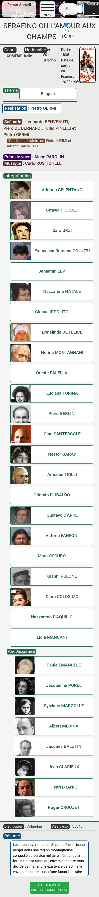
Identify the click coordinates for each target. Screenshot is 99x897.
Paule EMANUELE (64, 665)
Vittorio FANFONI (62, 535)
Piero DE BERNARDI (23, 128)
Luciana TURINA (62, 393)
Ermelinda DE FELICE (62, 332)
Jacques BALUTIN (63, 746)
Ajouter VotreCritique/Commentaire (49, 887)
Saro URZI (62, 230)
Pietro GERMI (43, 108)
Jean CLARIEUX (63, 766)
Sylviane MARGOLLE (64, 705)
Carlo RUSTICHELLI (44, 163)
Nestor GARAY (62, 454)
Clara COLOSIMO (62, 596)
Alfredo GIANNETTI (22, 146)
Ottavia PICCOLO (62, 210)
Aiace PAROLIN (49, 156)
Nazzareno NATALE (62, 291)
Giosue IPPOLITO (51, 311)
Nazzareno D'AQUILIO (52, 616)
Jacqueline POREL (64, 685)
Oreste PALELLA (52, 372)
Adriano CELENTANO (62, 189)
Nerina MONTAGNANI (62, 352)
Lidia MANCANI (52, 637)
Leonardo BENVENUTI (47, 121)
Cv (69, 36)
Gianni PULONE (62, 576)
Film (67, 28)
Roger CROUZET (64, 807)
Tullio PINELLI (58, 128)
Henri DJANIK (63, 787)
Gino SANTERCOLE (62, 433)
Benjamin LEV (51, 271)
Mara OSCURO (52, 555)
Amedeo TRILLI (62, 474)
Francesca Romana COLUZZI (62, 250)
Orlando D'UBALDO (51, 494)
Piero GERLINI (62, 413)
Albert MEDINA (63, 726)
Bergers (48, 94)
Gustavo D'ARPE (62, 515)
